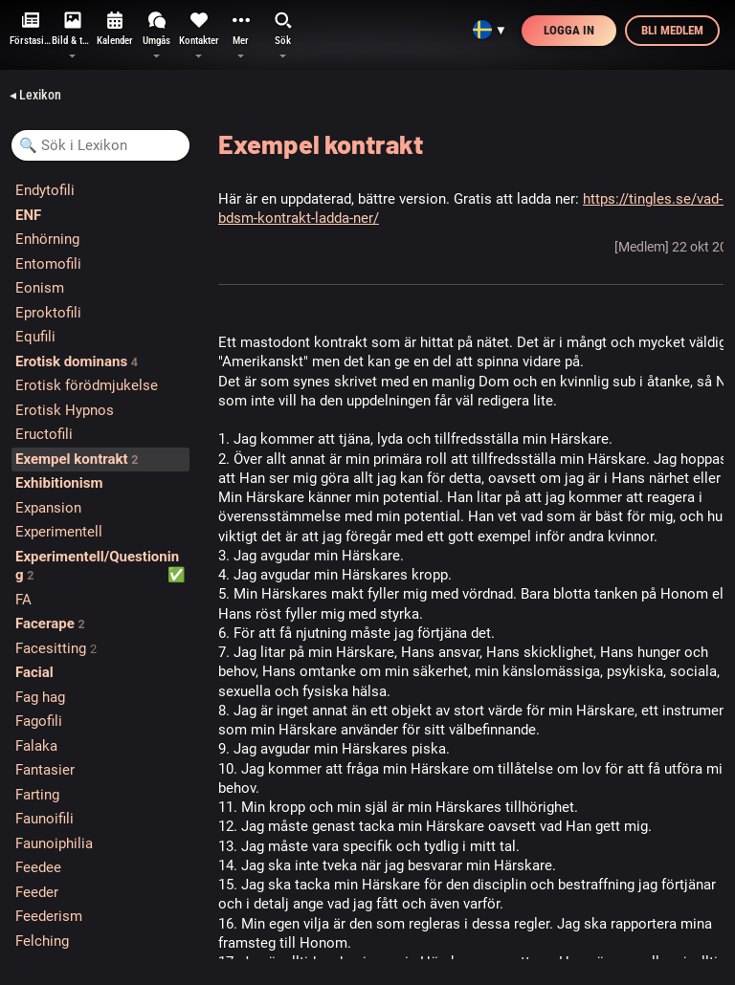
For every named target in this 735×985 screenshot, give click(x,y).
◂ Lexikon (35, 94)
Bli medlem (672, 30)
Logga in (569, 30)
